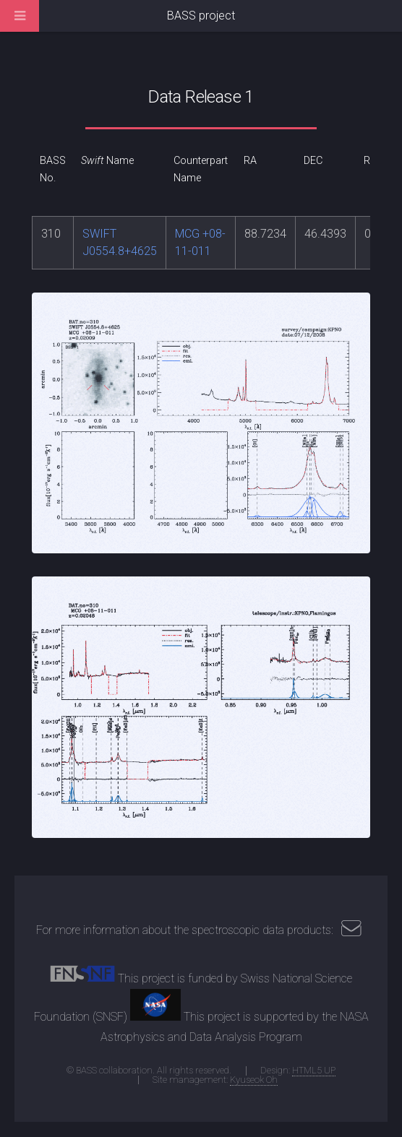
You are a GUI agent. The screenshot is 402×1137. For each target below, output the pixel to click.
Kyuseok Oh (254, 1079)
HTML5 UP (313, 1070)
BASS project (201, 15)
